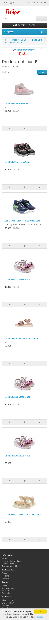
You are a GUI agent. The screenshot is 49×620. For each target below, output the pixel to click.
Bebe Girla (37, 40)
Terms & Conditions (11, 566)
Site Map (6, 578)
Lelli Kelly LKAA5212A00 (16, 103)
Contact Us (7, 573)
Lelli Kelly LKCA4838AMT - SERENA (21, 338)
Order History (8, 603)
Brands (5, 585)
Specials (6, 593)
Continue (42, 72)
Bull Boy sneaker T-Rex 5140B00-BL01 (22, 221)
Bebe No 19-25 (19, 40)
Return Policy (8, 564)
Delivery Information (11, 561)
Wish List (6, 605)
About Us (6, 558)
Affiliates (6, 591)
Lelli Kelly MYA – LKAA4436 (17, 162)
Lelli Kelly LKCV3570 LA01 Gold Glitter (23, 514)
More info (39, 617)
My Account (7, 600)
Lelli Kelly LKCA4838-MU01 (17, 279)
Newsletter (7, 608)
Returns (5, 576)
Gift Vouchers (8, 588)
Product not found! (13, 42)
